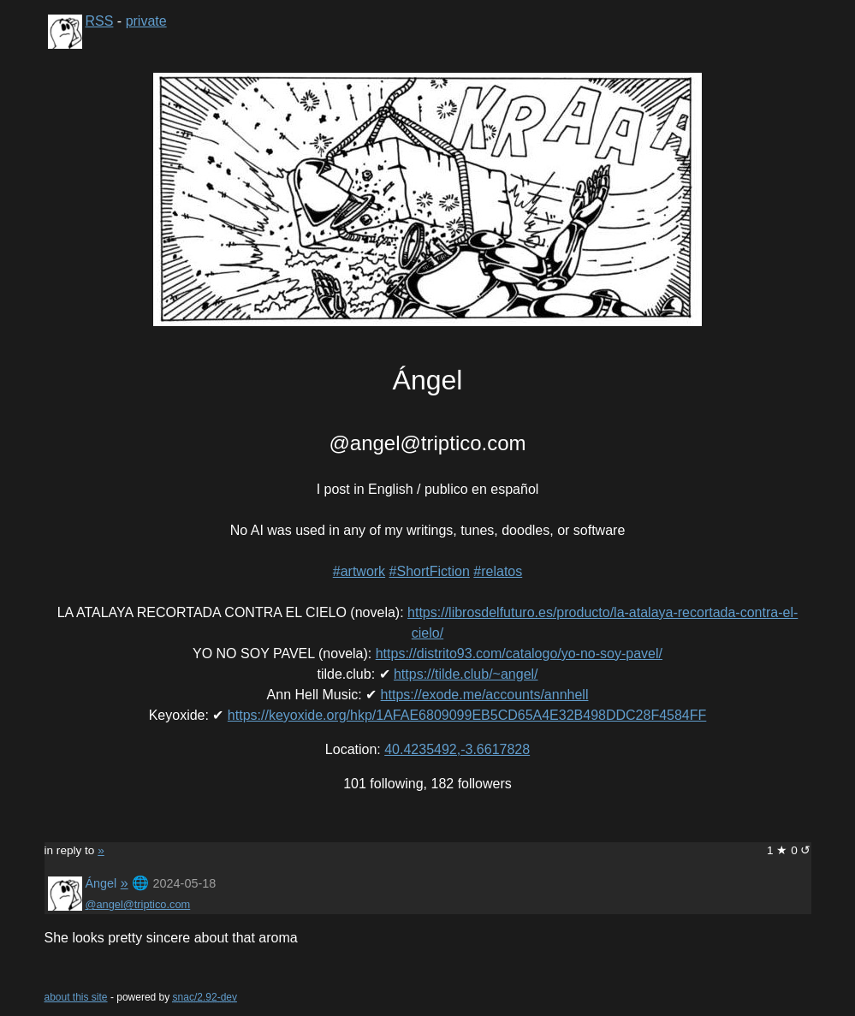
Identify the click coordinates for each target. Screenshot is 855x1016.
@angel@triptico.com (138, 904)
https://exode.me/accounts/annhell (485, 694)
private (146, 21)
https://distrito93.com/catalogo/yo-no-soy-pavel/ (519, 653)
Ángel (101, 883)
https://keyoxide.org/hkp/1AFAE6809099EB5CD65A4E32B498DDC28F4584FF (467, 715)
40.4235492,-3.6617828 (457, 749)
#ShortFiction (429, 571)
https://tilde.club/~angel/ (466, 674)
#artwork (359, 571)
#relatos (497, 571)
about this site (76, 997)
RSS (100, 21)
